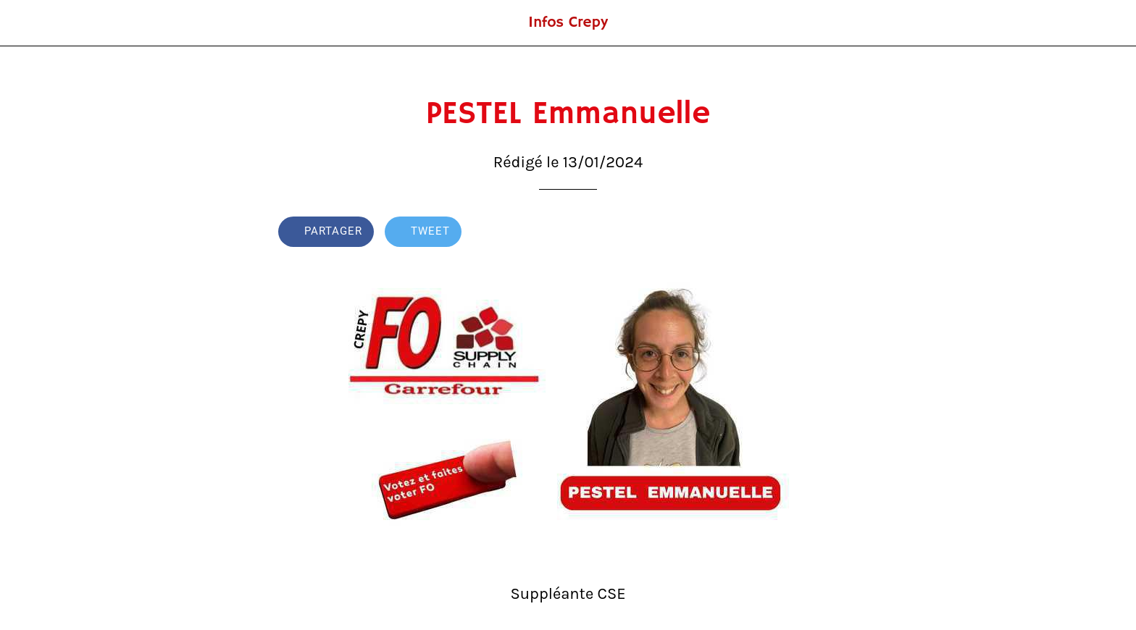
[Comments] (840, 233)
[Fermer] (29, 23)
